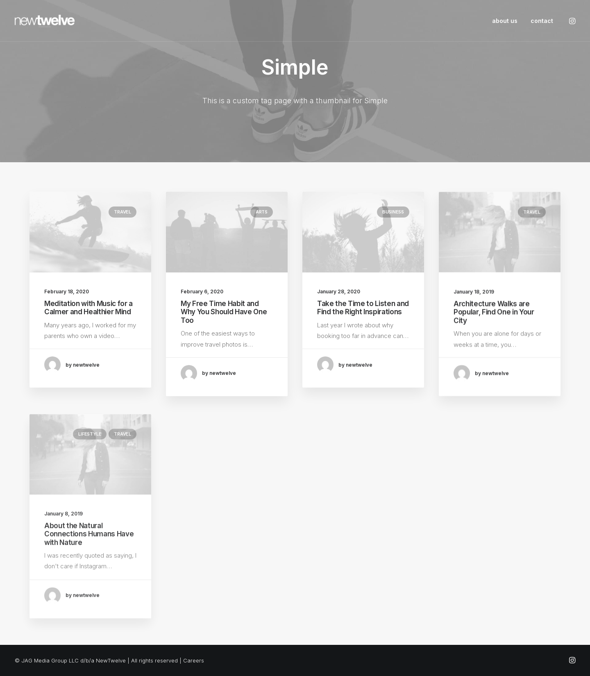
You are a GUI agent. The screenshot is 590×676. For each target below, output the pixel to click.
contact (542, 20)
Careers (193, 660)
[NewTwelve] (45, 21)
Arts (262, 212)
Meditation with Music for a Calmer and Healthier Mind (88, 307)
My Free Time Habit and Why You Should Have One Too (224, 312)
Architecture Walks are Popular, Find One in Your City (494, 341)
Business (393, 221)
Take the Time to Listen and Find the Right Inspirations (363, 317)
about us (504, 20)
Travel (122, 212)
